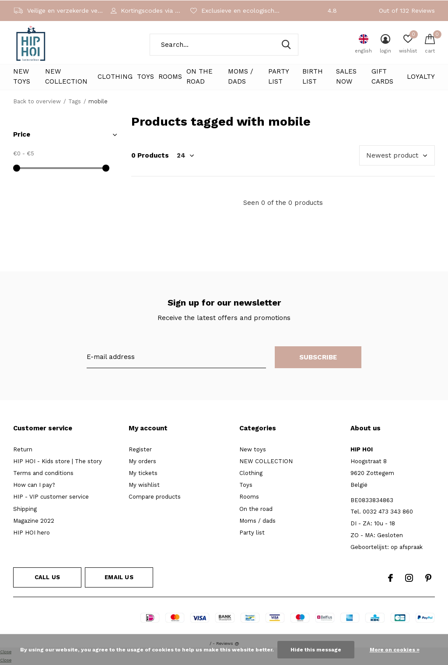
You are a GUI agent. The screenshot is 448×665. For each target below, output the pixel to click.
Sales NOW (346, 76)
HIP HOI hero (31, 532)
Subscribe (318, 357)
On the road (199, 76)
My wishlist (144, 485)
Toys (145, 77)
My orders (142, 461)
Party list (278, 76)
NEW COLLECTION (66, 76)
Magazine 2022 (33, 520)
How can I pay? (34, 485)
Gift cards (382, 76)
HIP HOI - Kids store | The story (57, 461)
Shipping (25, 509)
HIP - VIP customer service (51, 496)
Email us (119, 577)
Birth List (312, 76)
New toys (21, 76)
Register (140, 449)
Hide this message (315, 650)
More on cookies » (395, 650)
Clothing (115, 77)
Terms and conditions (43, 473)
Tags (74, 101)
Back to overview (37, 101)
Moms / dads (240, 76)
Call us (47, 577)
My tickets (143, 473)
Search (286, 45)
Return (22, 449)
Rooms (170, 77)
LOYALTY (421, 77)
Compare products (155, 496)
